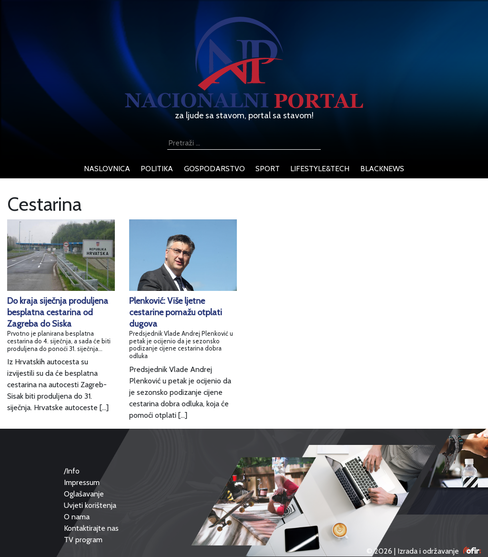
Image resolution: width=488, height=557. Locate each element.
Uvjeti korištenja (90, 505)
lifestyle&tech (319, 168)
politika (157, 168)
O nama (77, 516)
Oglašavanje (84, 493)
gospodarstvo (214, 168)
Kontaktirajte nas (91, 528)
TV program (83, 539)
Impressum (82, 482)
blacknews (382, 168)
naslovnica (107, 168)
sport (267, 168)
